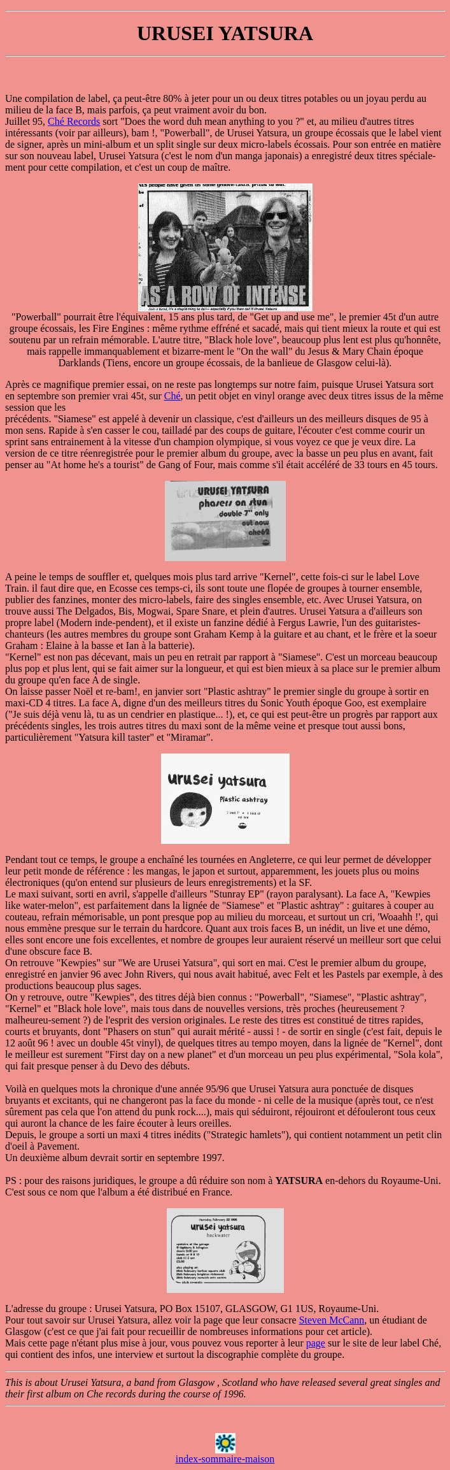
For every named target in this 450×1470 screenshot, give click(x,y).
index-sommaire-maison (225, 1458)
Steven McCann (332, 1320)
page (315, 1343)
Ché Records (74, 121)
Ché (172, 395)
